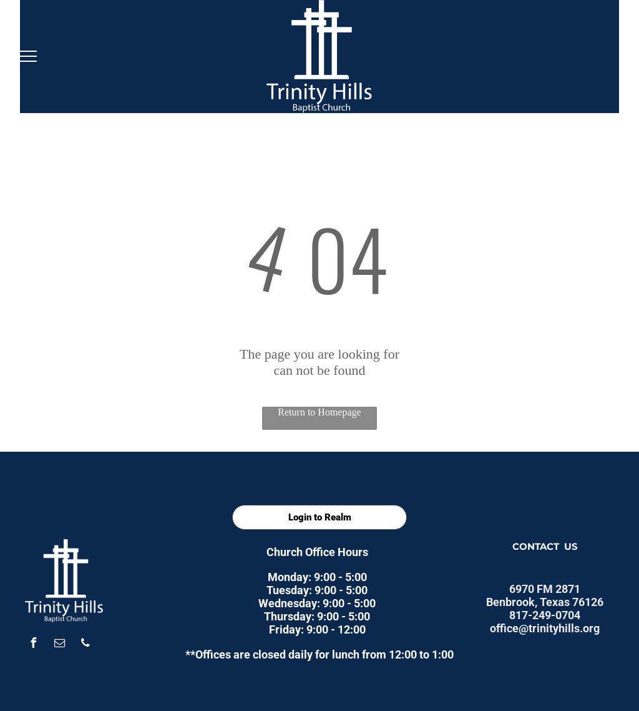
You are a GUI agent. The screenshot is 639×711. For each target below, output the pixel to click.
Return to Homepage (319, 412)
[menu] (27, 56)
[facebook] (33, 644)
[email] (59, 644)
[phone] (85, 644)
